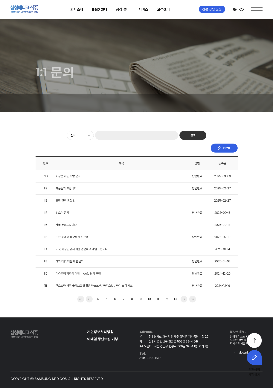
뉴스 (57, 103)
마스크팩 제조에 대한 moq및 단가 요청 (78, 273)
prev (89, 299)
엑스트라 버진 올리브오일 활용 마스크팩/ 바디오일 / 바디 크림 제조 (94, 286)
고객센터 (163, 9)
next (184, 299)
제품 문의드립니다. (66, 225)
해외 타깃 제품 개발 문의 (70, 261)
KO (238, 9)
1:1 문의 (98, 103)
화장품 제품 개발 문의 (68, 176)
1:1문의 (224, 148)
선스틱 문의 (62, 213)
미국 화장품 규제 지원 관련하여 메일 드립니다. (82, 249)
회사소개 (76, 9)
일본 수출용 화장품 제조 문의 (72, 237)
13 (175, 299)
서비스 (143, 9)
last (192, 299)
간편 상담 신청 (212, 9)
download (243, 352)
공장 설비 (122, 9)
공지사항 (76, 103)
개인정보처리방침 (100, 331)
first (80, 299)
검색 (192, 135)
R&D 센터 (99, 9)
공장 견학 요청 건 (65, 200)
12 (166, 299)
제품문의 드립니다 (66, 188)
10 (149, 299)
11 (158, 299)
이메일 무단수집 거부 (102, 339)
